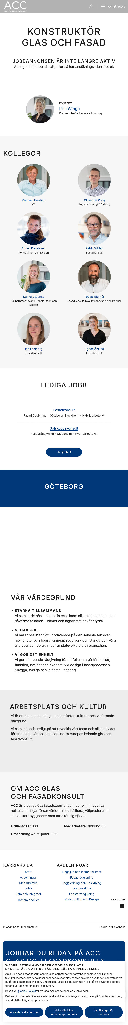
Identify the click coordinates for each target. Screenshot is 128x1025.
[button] (91, 6)
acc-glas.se (117, 899)
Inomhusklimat (82, 888)
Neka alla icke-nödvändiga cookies (64, 1012)
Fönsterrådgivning (81, 894)
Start (28, 872)
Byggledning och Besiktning (81, 883)
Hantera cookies (28, 900)
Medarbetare (28, 883)
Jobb (28, 888)
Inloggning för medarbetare (20, 927)
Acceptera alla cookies (24, 1012)
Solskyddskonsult (64, 428)
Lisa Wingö (69, 108)
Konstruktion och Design (82, 899)
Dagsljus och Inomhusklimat (81, 872)
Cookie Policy (26, 991)
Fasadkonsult (64, 410)
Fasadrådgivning (81, 877)
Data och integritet (28, 894)
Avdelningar (28, 877)
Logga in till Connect (112, 927)
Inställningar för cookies (104, 1012)
